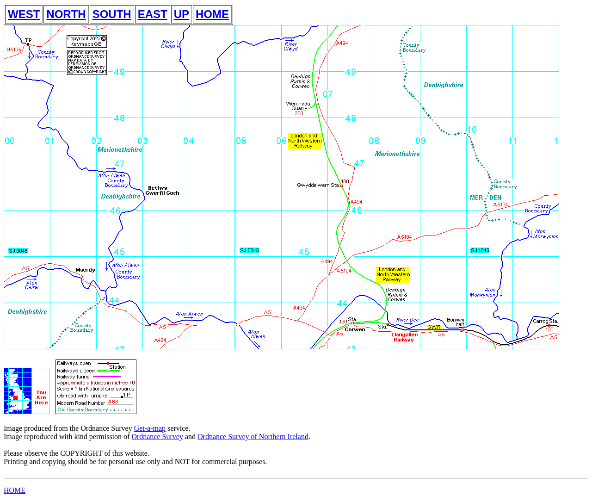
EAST (152, 14)
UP (181, 14)
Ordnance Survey (157, 436)
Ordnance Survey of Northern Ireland (252, 436)
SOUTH (111, 14)
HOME (212, 14)
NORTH (66, 14)
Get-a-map (150, 428)
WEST (24, 14)
